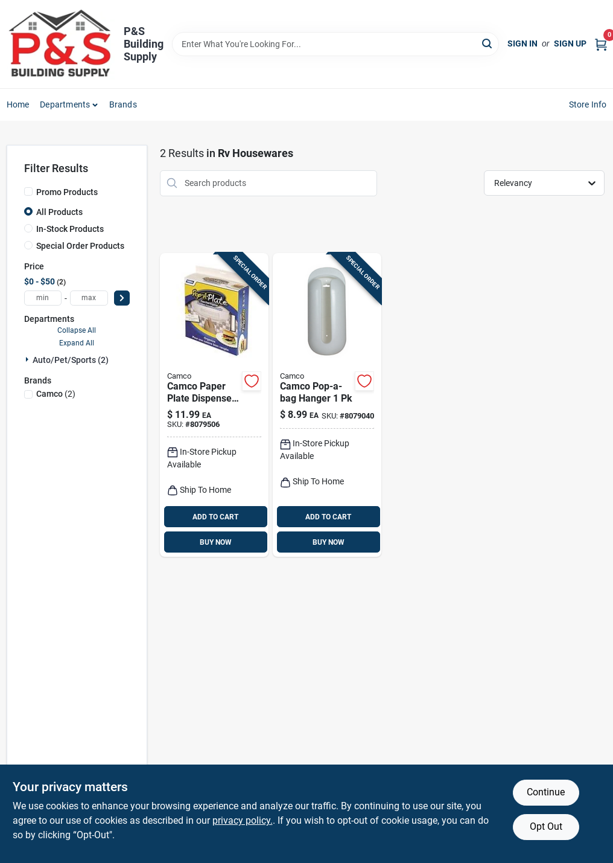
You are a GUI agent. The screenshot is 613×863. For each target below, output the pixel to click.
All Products (59, 212)
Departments (65, 104)
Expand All (76, 343)
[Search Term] (336, 44)
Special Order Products (80, 246)
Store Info (588, 104)
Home (18, 104)
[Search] (488, 43)
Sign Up (570, 43)
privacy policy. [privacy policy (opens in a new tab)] (242, 820)
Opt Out (546, 826)
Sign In (522, 43)
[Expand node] (28, 359)
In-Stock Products (70, 229)
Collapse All (76, 330)
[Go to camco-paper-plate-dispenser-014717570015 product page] (214, 405)
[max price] (89, 298)
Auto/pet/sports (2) (71, 360)
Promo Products (67, 192)
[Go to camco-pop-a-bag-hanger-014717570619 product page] (327, 405)
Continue (546, 792)
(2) (55, 394)
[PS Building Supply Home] (61, 44)
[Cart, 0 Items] (601, 43)
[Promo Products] (28, 191)
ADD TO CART (215, 517)
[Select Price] (122, 298)
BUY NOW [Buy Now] (216, 542)
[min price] (43, 298)
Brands (123, 104)
